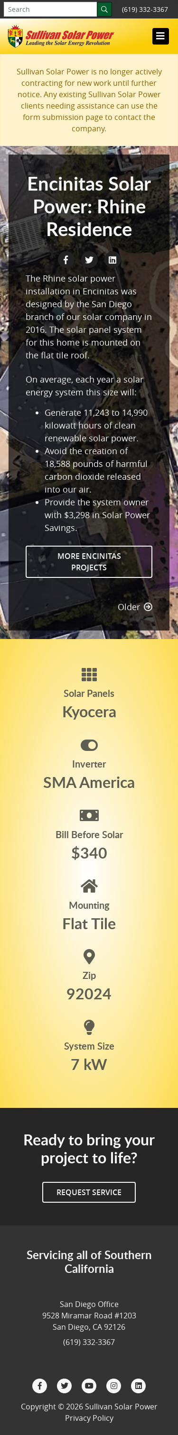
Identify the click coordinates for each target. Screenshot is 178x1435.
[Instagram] (115, 1385)
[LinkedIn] (138, 1385)
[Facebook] (40, 1385)
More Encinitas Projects (89, 562)
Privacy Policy (89, 1418)
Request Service (89, 1192)
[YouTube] (90, 1385)
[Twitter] (65, 1385)
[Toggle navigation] (160, 36)
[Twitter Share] (90, 259)
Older (135, 606)
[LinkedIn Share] (112, 259)
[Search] (104, 9)
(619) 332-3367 (145, 9)
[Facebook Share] (67, 259)
